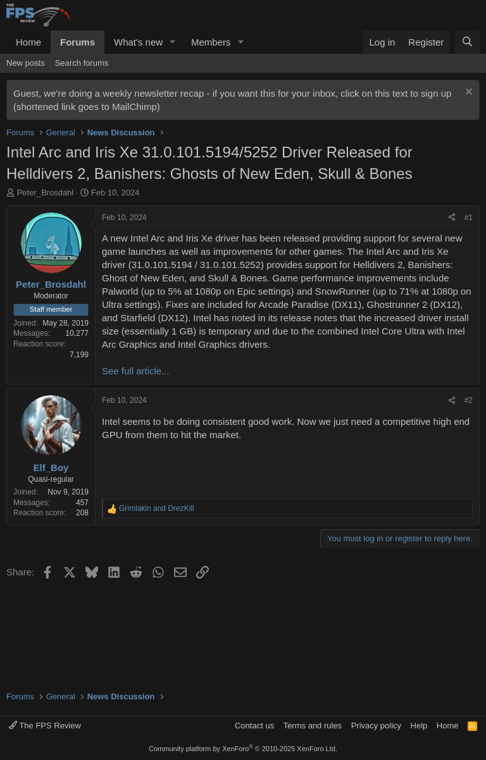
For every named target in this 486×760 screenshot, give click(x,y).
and (156, 508)
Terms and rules (313, 725)
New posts (25, 63)
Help (419, 725)
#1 (468, 217)
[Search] (467, 42)
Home (28, 42)
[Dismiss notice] (467, 93)
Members (211, 42)
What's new (138, 42)
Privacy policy (376, 725)
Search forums (82, 63)
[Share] (452, 218)
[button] (173, 42)
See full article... (136, 370)
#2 (468, 400)
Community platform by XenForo (243, 748)
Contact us (254, 725)
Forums (77, 42)
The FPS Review (45, 725)
